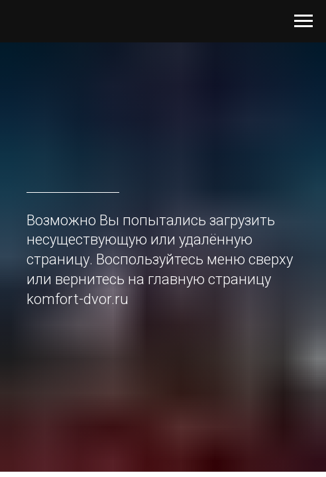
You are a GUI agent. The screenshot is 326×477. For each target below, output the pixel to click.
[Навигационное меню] (303, 21)
